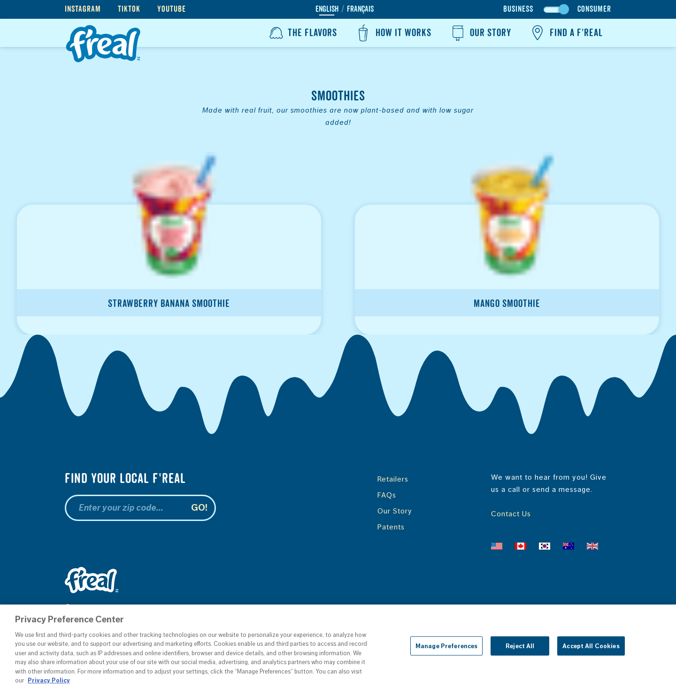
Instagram (83, 9)
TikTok (129, 9)
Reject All (520, 649)
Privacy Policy (191, 607)
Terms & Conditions (260, 607)
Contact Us (511, 513)
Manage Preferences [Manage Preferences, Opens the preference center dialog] (446, 649)
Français (360, 9)
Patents (391, 526)
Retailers (392, 479)
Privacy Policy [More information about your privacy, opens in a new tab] (49, 684)
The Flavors (302, 32)
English (326, 9)
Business (518, 9)
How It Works (392, 32)
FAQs (386, 494)
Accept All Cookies (590, 649)
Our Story (479, 32)
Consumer (594, 9)
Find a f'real (565, 32)
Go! (199, 507)
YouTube (171, 9)
